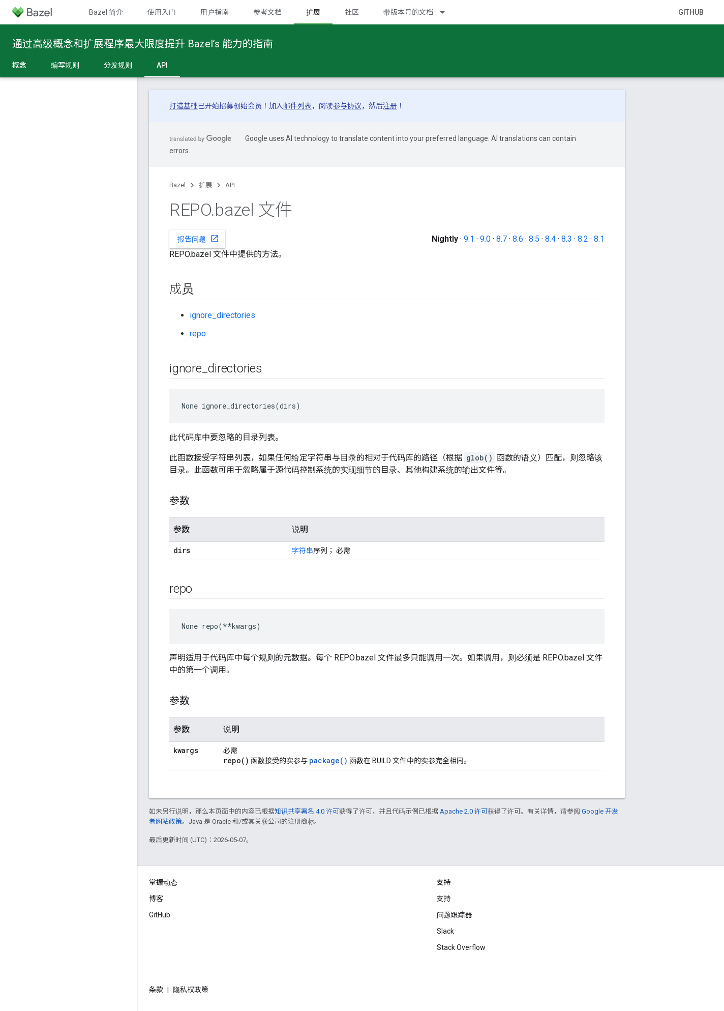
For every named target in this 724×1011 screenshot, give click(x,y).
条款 (156, 990)
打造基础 (183, 106)
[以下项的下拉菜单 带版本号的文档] (447, 12)
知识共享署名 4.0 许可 (307, 811)
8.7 (501, 239)
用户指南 (214, 12)
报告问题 (198, 238)
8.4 (550, 239)
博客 (156, 898)
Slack (445, 931)
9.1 (469, 239)
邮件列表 (297, 106)
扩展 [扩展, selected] (313, 12)
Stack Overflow (461, 947)
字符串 (302, 550)
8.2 (583, 239)
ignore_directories (222, 315)
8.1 (599, 239)
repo (198, 333)
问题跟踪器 (454, 915)
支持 (444, 898)
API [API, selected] (162, 65)
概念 (19, 65)
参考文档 (267, 12)
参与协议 (347, 106)
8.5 (534, 239)
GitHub (691, 12)
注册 (390, 106)
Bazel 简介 (106, 12)
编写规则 (65, 65)
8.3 (566, 239)
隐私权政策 (190, 990)
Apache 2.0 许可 (464, 811)
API (230, 185)
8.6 (517, 239)
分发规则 (118, 65)
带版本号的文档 (408, 12)
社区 (352, 12)
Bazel (177, 185)
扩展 (205, 185)
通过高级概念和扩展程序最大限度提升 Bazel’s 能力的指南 (142, 44)
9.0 (485, 239)
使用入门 (161, 12)
